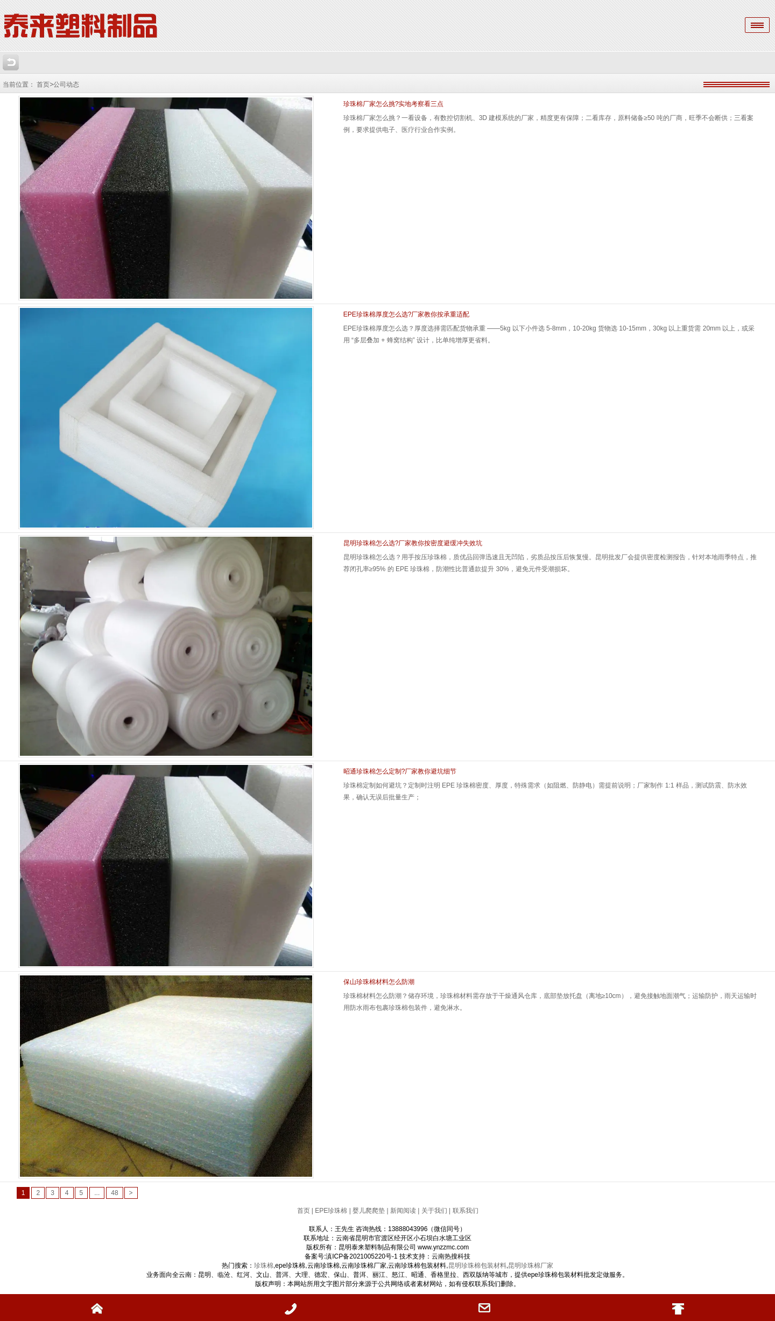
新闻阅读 (403, 1210)
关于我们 (434, 1210)
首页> (45, 84)
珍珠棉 (263, 1265)
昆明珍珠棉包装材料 (477, 1265)
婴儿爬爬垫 (369, 1210)
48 (114, 1193)
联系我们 (465, 1210)
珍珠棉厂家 (537, 1265)
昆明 (514, 1265)
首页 (304, 1210)
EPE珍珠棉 (331, 1210)
